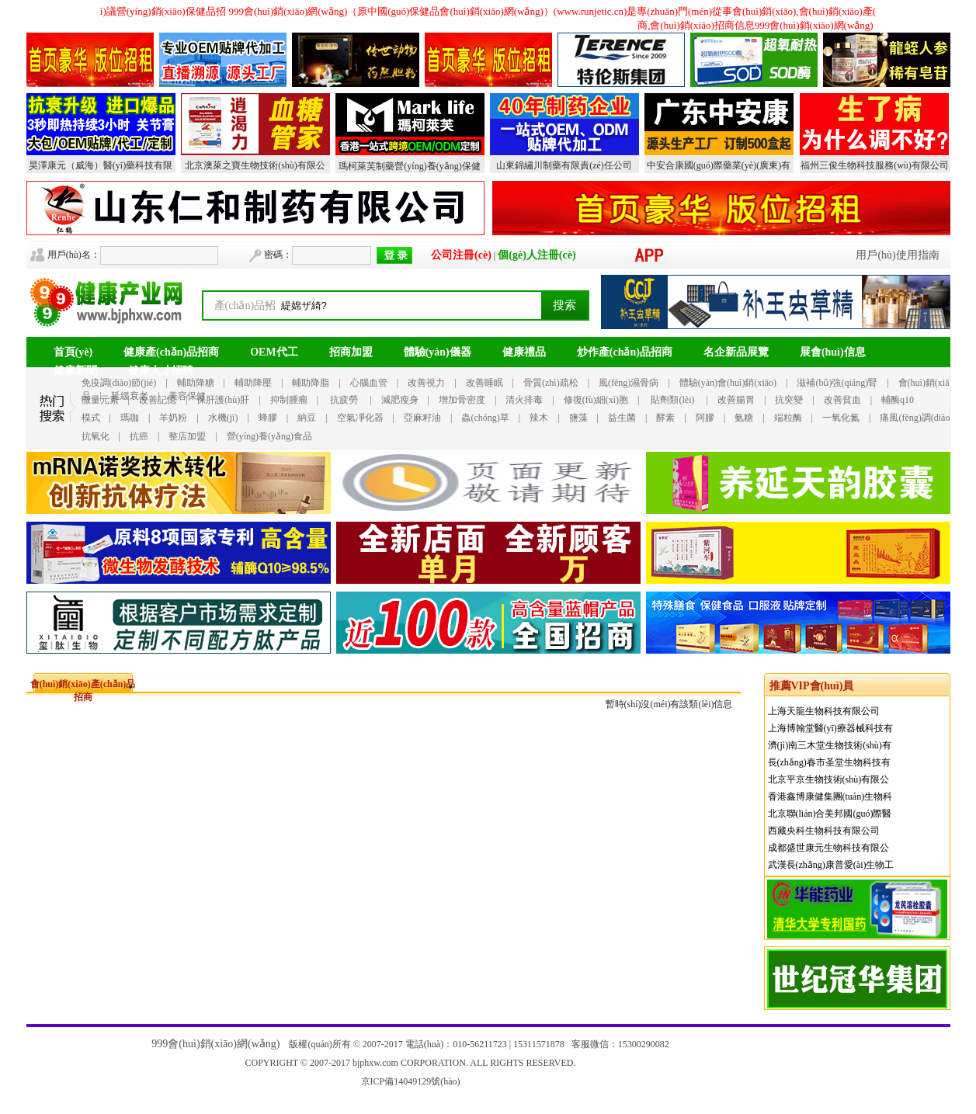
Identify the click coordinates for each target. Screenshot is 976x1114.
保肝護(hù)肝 (222, 399)
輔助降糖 (195, 382)
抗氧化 (95, 436)
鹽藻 (578, 417)
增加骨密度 (462, 399)
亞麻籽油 (422, 417)
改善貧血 (842, 399)
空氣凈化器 (360, 417)
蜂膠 (268, 417)
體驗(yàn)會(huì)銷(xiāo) (727, 382)
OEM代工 (273, 352)
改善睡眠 (484, 382)
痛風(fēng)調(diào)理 (921, 417)
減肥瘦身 (400, 399)
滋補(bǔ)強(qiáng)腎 (837, 382)
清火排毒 (524, 399)
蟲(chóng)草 (485, 417)
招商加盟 (351, 352)
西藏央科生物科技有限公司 (824, 830)
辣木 (539, 417)
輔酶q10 (897, 399)
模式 (91, 417)
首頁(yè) (73, 352)
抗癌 (139, 436)
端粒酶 (788, 417)
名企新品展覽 (736, 352)
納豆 (306, 417)
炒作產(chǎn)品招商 (624, 352)
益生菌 (622, 417)
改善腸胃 (736, 399)
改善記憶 (157, 399)
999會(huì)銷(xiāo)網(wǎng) (215, 1044)
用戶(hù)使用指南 (897, 255)
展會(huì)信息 (833, 352)
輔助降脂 (310, 382)
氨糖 (744, 417)
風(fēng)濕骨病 (628, 382)
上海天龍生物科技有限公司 (824, 711)
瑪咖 (129, 417)
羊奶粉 (173, 417)
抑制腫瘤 (288, 399)
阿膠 (705, 417)
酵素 (665, 417)
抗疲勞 (344, 399)
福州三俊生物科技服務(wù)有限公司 (875, 165)
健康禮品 (524, 352)
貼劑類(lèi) (672, 399)
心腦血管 (368, 382)
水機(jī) (223, 417)
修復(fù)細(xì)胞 (596, 399)
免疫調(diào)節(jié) (119, 382)
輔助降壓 (253, 382)
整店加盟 (187, 436)
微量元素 (100, 399)
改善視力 (426, 382)
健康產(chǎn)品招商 (171, 352)
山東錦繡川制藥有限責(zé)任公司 (564, 165)
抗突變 (789, 399)
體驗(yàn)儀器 (437, 352)
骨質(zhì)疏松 (550, 382)
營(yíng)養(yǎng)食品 (269, 436)
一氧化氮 (841, 417)
